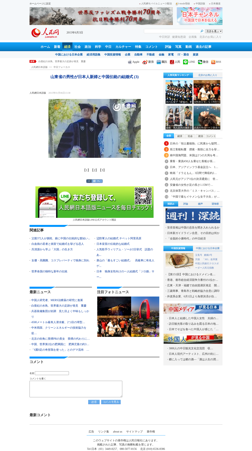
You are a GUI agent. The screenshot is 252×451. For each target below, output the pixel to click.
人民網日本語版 (39, 67)
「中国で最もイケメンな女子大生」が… (195, 196)
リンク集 (103, 431)
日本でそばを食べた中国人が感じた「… (194, 329)
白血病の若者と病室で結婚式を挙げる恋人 (58, 243)
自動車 (138, 54)
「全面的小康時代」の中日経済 (186, 238)
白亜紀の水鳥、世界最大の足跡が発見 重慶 (58, 305)
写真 (178, 46)
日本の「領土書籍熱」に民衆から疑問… (195, 143)
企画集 (193, 36)
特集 (138, 46)
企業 (127, 54)
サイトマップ (134, 431)
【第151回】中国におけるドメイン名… (191, 274)
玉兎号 (198, 255)
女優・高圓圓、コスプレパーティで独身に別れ (60, 260)
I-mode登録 (183, 3)
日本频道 (214, 3)
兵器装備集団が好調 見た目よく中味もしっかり (60, 314)
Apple (133, 61)
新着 (57, 46)
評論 (168, 46)
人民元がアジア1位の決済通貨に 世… (194, 178)
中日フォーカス (62, 67)
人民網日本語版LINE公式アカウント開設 (94, 203)
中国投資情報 (112, 54)
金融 (161, 54)
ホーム (45, 46)
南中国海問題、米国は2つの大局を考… (194, 155)
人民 (175, 61)
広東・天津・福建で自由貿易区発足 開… (193, 285)
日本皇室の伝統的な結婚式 (113, 243)
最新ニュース (40, 292)
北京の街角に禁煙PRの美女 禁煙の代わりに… (60, 338)
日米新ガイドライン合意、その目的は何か (193, 233)
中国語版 (199, 3)
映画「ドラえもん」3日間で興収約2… (193, 173)
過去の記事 (203, 46)
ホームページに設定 (40, 3)
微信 (203, 61)
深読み (170, 203)
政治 (88, 46)
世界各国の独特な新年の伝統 (49, 271)
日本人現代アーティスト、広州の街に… (194, 353)
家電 (171, 54)
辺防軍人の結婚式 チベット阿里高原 (118, 238)
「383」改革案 (210, 259)
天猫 (197, 259)
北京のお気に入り (210, 36)
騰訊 (162, 61)
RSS (216, 61)
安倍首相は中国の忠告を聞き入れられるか (193, 227)
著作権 (151, 431)
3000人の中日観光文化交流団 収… (191, 348)
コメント (151, 46)
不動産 (150, 54)
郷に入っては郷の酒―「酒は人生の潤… (194, 359)
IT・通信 (183, 54)
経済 (67, 46)
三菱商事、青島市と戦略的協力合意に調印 (193, 290)
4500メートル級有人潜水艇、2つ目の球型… (58, 322)
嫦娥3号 (208, 255)
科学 (98, 46)
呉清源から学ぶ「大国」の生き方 (52, 249)
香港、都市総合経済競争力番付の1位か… (192, 279)
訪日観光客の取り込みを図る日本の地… (194, 323)
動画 (188, 46)
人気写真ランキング (178, 75)
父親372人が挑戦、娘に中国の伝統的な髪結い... (61, 238)
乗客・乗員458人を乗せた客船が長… (192, 161)
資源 (195, 54)
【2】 (94, 170)
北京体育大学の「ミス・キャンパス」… (195, 190)
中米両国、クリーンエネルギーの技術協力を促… (58, 330)
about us (117, 431)
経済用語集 (93, 54)
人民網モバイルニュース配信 (155, 3)
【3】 (102, 170)
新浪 (148, 61)
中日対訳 (164, 36)
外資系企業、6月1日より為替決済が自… (192, 296)
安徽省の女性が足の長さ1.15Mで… (191, 184)
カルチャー (123, 46)
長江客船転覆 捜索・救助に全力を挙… (195, 149)
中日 (108, 46)
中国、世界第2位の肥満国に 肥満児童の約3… (60, 344)
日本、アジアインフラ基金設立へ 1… (194, 167)
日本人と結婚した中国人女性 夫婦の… (194, 318)
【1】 (87, 170)
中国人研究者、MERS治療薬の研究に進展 (60, 61)
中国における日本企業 (69, 54)
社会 (77, 46)
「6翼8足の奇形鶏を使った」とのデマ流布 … (60, 349)
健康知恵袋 (179, 36)
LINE (189, 61)
